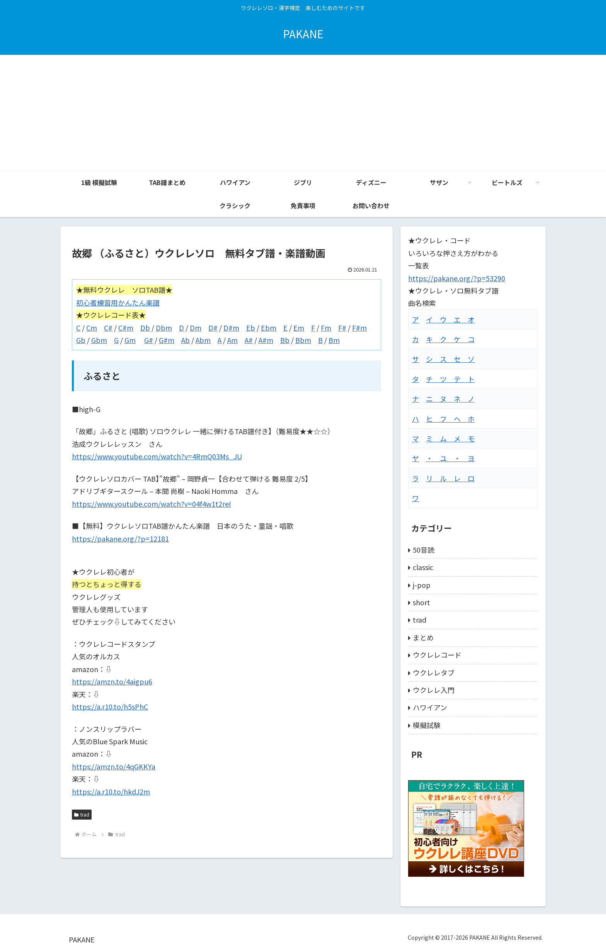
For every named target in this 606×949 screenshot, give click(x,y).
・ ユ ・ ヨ (450, 458)
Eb (250, 328)
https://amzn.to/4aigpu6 (112, 681)
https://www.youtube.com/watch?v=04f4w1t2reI (151, 504)
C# (108, 328)
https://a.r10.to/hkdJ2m (111, 791)
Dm (195, 328)
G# (148, 340)
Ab (185, 340)
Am (232, 340)
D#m (231, 328)
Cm (91, 328)
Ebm (268, 328)
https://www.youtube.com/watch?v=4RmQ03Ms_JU (157, 456)
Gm (130, 340)
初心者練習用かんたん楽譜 (118, 302)
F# (342, 328)
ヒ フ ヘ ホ (450, 419)
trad (81, 814)
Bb (284, 340)
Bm (334, 340)
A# (249, 340)
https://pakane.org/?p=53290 (456, 278)
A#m (266, 340)
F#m (359, 328)
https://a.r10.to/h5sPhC (110, 706)
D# (213, 328)
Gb (80, 340)
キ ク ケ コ (450, 339)
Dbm (164, 328)
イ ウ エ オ (450, 319)
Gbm (99, 340)
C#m (125, 328)
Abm (203, 340)
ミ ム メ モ (450, 438)
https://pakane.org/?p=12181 (120, 538)
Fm (326, 328)
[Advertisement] (303, 113)
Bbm (303, 340)
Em (298, 328)
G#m (166, 340)
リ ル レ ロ (450, 478)
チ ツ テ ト (450, 379)
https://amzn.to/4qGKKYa (113, 766)
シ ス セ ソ (450, 359)
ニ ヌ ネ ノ (450, 399)
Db (145, 328)
